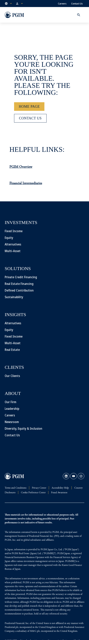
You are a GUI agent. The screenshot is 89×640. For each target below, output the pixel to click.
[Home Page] (29, 106)
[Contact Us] (30, 118)
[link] (66, 476)
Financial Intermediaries (25, 183)
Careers (62, 3)
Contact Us (77, 3)
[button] (9, 3)
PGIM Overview (20, 167)
